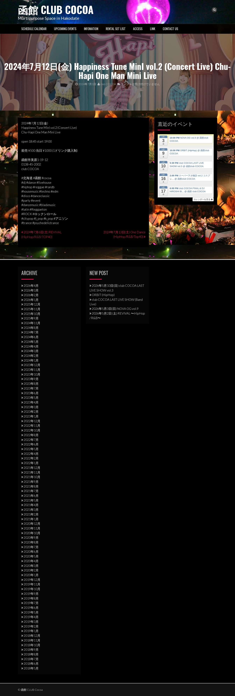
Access (138, 28)
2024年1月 (31, 360)
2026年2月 (31, 295)
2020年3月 (31, 565)
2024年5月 (31, 341)
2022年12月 (32, 421)
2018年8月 (31, 654)
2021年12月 (32, 467)
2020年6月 (31, 551)
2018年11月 (32, 640)
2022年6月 (31, 444)
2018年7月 (31, 659)
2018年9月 (31, 649)
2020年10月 (32, 533)
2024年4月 (31, 346)
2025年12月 (32, 304)
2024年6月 (31, 337)
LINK (152, 28)
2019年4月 (31, 617)
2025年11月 (32, 309)
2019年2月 (31, 626)
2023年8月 (31, 383)
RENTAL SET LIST (116, 28)
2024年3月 (31, 351)
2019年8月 (31, 598)
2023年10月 (32, 374)
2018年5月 (31, 668)
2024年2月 (31, 355)
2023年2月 (31, 411)
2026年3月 (31, 290)
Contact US (170, 28)
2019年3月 (31, 621)
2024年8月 (31, 327)
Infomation (91, 28)
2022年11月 (32, 425)
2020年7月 (31, 547)
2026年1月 (31, 299)
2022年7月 (31, 439)
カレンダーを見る (203, 199)
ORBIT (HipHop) (103, 295)
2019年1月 (31, 631)
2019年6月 (31, 607)
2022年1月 (31, 463)
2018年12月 (32, 635)
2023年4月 (31, 402)
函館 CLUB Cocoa (57, 9)
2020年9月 (31, 537)
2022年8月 (31, 435)
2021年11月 (32, 472)
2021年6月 (31, 495)
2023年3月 (31, 407)
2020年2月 (31, 570)
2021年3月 (31, 509)
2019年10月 (32, 589)
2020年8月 (31, 542)
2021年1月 (31, 519)
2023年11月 (32, 369)
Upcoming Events (65, 28)
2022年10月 (32, 430)
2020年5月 (31, 556)
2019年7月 (31, 603)
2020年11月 (32, 528)
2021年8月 (31, 486)
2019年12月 (32, 579)
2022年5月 (31, 449)
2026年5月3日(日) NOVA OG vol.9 (115, 308)
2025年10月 (32, 313)
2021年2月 (31, 514)
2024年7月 (31, 332)
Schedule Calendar (34, 28)
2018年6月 (31, 663)
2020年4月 (31, 561)
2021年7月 (31, 491)
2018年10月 (32, 645)
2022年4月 (31, 453)
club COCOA (107, 84)
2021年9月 (31, 481)
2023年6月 (31, 393)
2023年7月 (31, 388)
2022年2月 (31, 458)
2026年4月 (31, 285)
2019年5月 (31, 612)
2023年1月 (31, 416)
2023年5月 (31, 397)
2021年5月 (31, 500)
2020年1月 (31, 575)
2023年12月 (32, 365)
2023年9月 (31, 379)
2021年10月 (32, 477)
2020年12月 (32, 523)
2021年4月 (31, 505)
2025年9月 (31, 318)
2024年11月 (32, 323)
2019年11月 (32, 584)
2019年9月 (31, 593)
